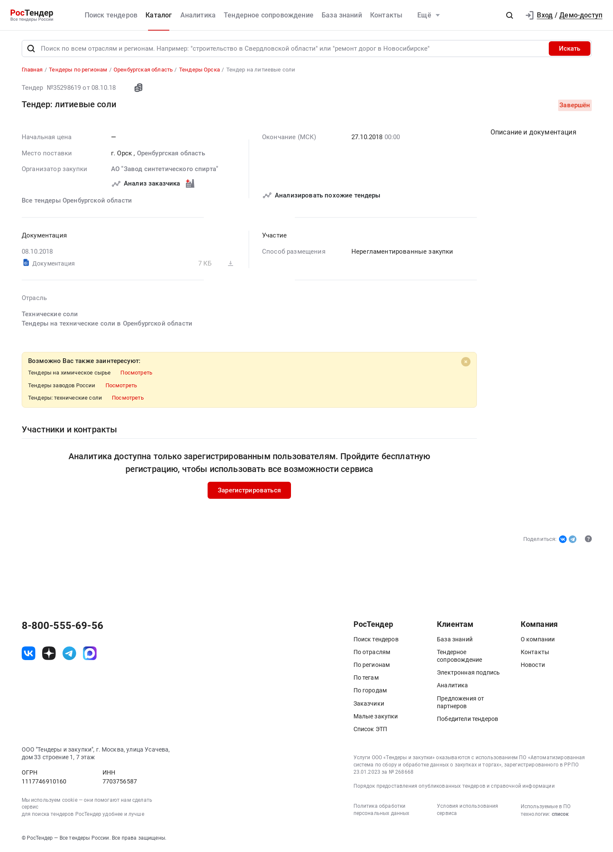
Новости (533, 664)
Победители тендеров (467, 718)
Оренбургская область (171, 153)
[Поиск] (31, 48)
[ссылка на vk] (28, 653)
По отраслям (372, 652)
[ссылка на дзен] (49, 653)
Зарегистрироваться (249, 490)
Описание (533, 132)
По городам (370, 690)
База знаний (342, 15)
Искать (569, 48)
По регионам (372, 664)
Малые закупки (376, 716)
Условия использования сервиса (467, 809)
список (560, 814)
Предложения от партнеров (460, 702)
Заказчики (369, 703)
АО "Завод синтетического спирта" (164, 169)
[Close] (465, 361)
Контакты (386, 15)
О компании (538, 639)
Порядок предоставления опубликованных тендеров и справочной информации (454, 786)
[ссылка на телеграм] (69, 653)
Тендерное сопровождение (269, 15)
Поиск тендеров (111, 15)
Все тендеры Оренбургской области (77, 200)
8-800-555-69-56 (62, 625)
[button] (509, 15)
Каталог (158, 15)
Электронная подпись (468, 672)
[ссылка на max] (90, 653)
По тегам (366, 677)
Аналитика (198, 15)
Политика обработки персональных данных (382, 809)
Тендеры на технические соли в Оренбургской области (107, 323)
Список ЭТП (371, 729)
